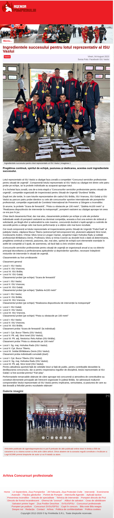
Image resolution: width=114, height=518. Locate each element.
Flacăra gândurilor (32, 494)
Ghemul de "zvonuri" (51, 500)
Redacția (30, 509)
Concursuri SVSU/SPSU (46, 506)
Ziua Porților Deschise (48, 503)
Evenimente (103, 492)
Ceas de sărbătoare (96, 500)
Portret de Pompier (52, 494)
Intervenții (90, 492)
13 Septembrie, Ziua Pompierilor (28, 492)
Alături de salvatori (74, 500)
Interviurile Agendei (74, 494)
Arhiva (50, 509)
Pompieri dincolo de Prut (93, 497)
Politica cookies (93, 509)
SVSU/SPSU (67, 503)
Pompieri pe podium (22, 506)
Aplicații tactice (94, 494)
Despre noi (17, 509)
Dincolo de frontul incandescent (23, 500)
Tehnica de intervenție (68, 497)
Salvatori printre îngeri (23, 503)
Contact (41, 509)
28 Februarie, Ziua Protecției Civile (64, 492)
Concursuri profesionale (89, 503)
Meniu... (7, 41)
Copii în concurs (69, 506)
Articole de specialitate (42, 497)
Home (7, 492)
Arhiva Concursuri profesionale (28, 475)
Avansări (16, 494)
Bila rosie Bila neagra (90, 506)
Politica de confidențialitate (69, 509)
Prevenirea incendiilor (18, 497)
